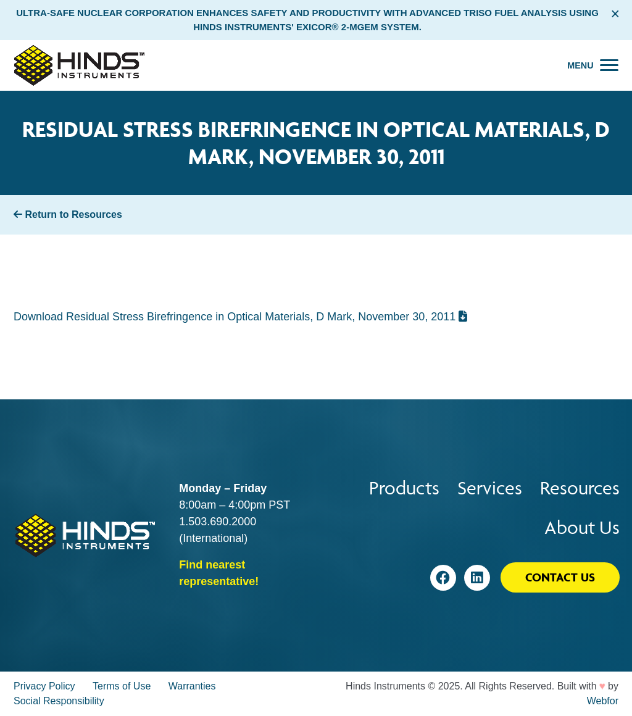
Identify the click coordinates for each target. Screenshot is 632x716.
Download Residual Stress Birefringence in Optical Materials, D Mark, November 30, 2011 (240, 316)
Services (489, 488)
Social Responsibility (59, 701)
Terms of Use (122, 686)
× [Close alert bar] (615, 13)
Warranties (192, 686)
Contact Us (560, 577)
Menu (580, 65)
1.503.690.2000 (217, 521)
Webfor (602, 701)
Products (404, 488)
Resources (580, 488)
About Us (582, 527)
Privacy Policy (44, 686)
